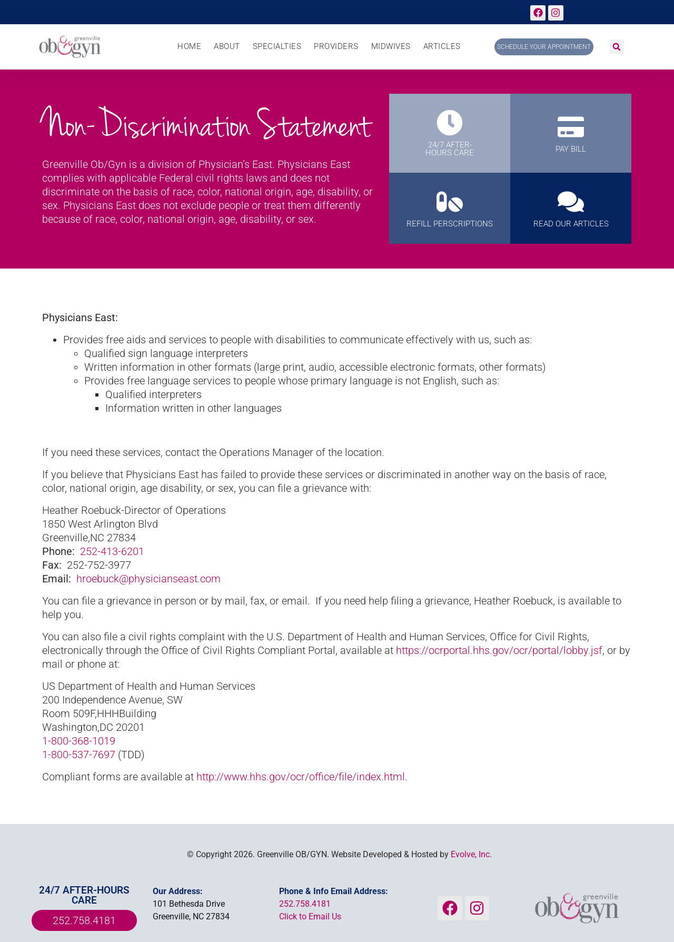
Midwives (391, 46)
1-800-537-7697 (78, 754)
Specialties (277, 46)
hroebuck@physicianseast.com (148, 578)
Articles (442, 46)
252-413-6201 (112, 551)
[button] (617, 46)
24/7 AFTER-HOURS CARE (449, 148)
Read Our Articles (571, 224)
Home (189, 46)
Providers (336, 46)
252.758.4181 (305, 904)
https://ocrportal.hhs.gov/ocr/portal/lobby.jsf (499, 650)
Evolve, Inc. (471, 854)
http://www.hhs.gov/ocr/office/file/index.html (300, 776)
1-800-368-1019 (78, 741)
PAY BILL (571, 149)
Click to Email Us (310, 916)
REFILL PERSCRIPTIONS (450, 224)
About (227, 46)
